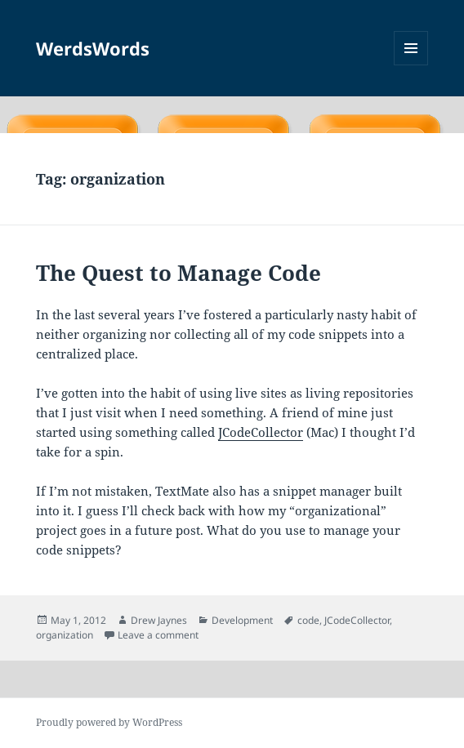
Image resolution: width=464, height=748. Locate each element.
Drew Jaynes (159, 620)
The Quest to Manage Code (178, 272)
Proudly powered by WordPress (109, 722)
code (308, 620)
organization (64, 635)
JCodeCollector (260, 432)
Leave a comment (158, 635)
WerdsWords (92, 48)
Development (242, 620)
